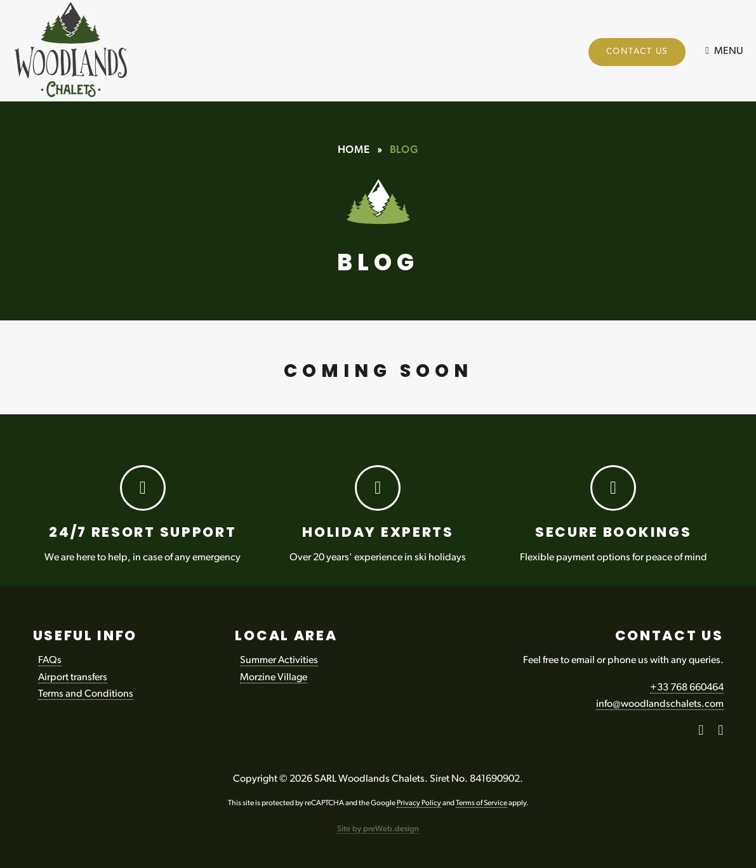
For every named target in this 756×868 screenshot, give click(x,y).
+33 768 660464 (687, 688)
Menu (728, 51)
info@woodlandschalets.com (660, 704)
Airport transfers (72, 678)
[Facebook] (700, 732)
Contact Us (637, 51)
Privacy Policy (419, 803)
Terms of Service (481, 803)
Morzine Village (273, 678)
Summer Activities (279, 660)
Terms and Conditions (85, 694)
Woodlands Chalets (81, 53)
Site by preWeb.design (378, 829)
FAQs (50, 660)
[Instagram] (720, 732)
